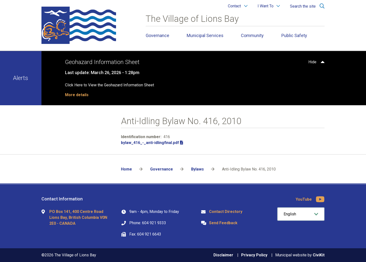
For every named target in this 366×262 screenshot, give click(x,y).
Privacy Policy (254, 255)
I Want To (266, 6)
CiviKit (319, 255)
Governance (157, 35)
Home (126, 169)
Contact (234, 6)
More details (77, 94)
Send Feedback (223, 223)
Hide (312, 62)
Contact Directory (225, 211)
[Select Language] (301, 214)
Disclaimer (223, 255)
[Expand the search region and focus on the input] (306, 6)
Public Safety (294, 35)
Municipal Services (205, 35)
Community (252, 35)
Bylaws (197, 169)
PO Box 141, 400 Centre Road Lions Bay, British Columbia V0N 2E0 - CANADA (78, 217)
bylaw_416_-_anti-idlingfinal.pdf (150, 142)
